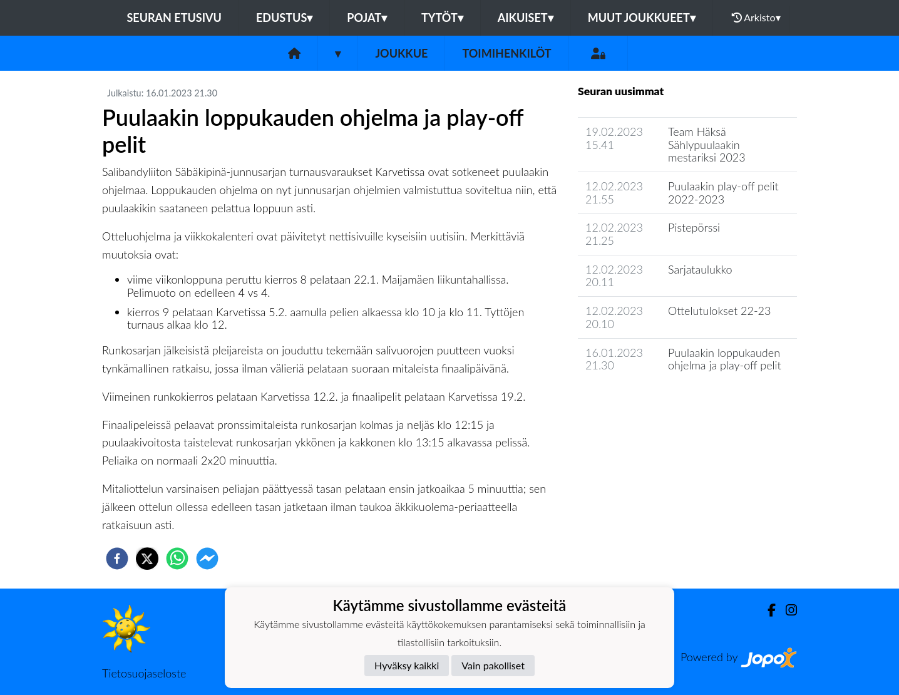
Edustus (284, 17)
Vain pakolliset (493, 665)
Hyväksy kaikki (406, 665)
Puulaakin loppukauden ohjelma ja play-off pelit (724, 359)
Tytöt (442, 17)
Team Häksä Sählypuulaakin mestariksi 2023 (707, 144)
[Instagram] (786, 610)
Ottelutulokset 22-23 (719, 310)
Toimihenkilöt (506, 53)
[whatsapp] (177, 558)
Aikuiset (525, 17)
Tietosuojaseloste (144, 673)
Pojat (367, 17)
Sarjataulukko (700, 269)
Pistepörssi (694, 227)
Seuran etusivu (174, 17)
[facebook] (117, 558)
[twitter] (147, 558)
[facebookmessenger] (207, 558)
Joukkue (401, 53)
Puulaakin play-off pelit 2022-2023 (723, 192)
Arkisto (756, 17)
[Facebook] (767, 610)
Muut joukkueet (642, 17)
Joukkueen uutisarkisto (641, 401)
